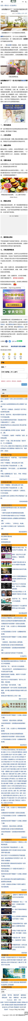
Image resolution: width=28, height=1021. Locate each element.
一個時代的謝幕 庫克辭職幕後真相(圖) (12, 513)
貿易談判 (23, 765)
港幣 (11, 777)
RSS (20, 1001)
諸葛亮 (23, 799)
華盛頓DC (17, 1008)
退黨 (19, 760)
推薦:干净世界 (4, 1003)
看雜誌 (24, 1003)
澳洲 (4, 796)
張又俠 (15, 755)
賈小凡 (16, 958)
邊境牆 (12, 765)
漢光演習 (15, 753)
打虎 (20, 770)
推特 (15, 1001)
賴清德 (21, 750)
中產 (2, 779)
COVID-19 (9, 753)
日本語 (22, 1010)
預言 (19, 801)
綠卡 (14, 794)
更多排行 (24, 891)
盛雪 (25, 961)
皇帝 (19, 799)
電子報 (10, 996)
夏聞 (8, 961)
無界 (25, 1005)
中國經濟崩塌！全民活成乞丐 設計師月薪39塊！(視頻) (19, 948)
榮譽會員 (11, 324)
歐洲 (21, 1008)
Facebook (9, 1001)
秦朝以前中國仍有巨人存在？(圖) (11, 696)
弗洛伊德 (7, 762)
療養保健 (16, 983)
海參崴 (6, 779)
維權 (7, 784)
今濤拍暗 (8, 958)
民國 (7, 796)
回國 (8, 794)
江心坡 (9, 789)
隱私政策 (4, 998)
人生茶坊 (11, 983)
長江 (10, 758)
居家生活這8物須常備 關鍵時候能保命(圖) (13, 621)
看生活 (7, 5)
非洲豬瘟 (10, 782)
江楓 (19, 963)
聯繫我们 (16, 998)
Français (11, 1010)
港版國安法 (11, 760)
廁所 (2, 36)
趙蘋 (2, 963)
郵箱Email (3, 990)
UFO (11, 762)
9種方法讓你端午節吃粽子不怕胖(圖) (12, 654)
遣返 (2, 794)
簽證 (5, 794)
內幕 (23, 767)
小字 (26, 13)
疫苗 (22, 760)
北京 (17, 779)
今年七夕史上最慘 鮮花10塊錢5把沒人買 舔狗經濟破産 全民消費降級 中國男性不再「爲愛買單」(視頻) (14, 449)
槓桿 (13, 774)
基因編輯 (24, 782)
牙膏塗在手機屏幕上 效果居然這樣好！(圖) (14, 619)
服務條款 (23, 996)
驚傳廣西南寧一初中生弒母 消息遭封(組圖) (14, 688)
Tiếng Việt (17, 1010)
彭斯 (16, 765)
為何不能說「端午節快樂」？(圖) (11, 686)
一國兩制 (7, 772)
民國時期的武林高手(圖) (19, 570)
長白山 (24, 787)
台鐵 (23, 753)
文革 (8, 803)
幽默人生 (6, 801)
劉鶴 (2, 767)
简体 (23, 1)
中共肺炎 (3, 750)
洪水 (13, 758)
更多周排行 (23, 746)
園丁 (22, 961)
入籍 (11, 794)
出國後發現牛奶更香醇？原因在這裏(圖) (13, 624)
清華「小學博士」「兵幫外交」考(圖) (12, 524)
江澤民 (11, 767)
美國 (19, 765)
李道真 (21, 958)
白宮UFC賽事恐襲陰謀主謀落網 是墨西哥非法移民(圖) (19, 579)
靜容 (8, 963)
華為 (17, 762)
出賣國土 (20, 755)
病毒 (4, 753)
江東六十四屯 (11, 787)
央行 (7, 774)
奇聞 (22, 801)
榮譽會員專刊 (7, 506)
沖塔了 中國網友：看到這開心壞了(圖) (12, 463)
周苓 (11, 961)
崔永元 (15, 767)
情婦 (11, 770)
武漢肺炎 (12, 750)
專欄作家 (5, 956)
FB (19, 772)
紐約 (12, 1008)
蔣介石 (22, 796)
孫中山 (17, 796)
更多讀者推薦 (23, 502)
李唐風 (18, 961)
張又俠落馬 (4, 540)
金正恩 (21, 762)
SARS (13, 789)
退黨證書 (16, 1005)
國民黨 (20, 753)
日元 (8, 777)
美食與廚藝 (4, 983)
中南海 (19, 767)
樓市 (19, 777)
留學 (21, 791)
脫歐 (4, 774)
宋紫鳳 (3, 958)
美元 (16, 774)
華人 (12, 791)
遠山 (5, 961)
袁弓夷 (17, 758)
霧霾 (19, 782)
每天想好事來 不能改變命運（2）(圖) (12, 466)
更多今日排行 (23, 700)
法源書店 (19, 1003)
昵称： (3, 367)
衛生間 (23, 80)
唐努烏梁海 (18, 787)
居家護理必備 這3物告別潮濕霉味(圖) (12, 646)
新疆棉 (6, 758)
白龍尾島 (3, 789)
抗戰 (13, 796)
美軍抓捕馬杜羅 (6, 543)
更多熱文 (24, 838)
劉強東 (21, 779)
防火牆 (3, 784)
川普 (17, 750)
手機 (16, 801)
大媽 (24, 779)
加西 (24, 1008)
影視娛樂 (11, 985)
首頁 (2, 5)
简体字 (6, 1010)
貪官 (8, 770)
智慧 (10, 801)
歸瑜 (24, 958)
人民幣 (23, 774)
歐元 (5, 777)
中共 (14, 762)
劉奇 (13, 799)
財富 (25, 777)
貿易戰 (6, 755)
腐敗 (14, 770)
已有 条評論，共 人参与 (9, 372)
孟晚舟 (5, 765)
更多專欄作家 (23, 968)
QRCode (14, 341)
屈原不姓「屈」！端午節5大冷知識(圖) (12, 667)
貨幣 (19, 774)
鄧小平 (6, 799)
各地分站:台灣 (6, 1008)
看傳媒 (7, 1005)
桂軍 (10, 796)
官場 (23, 770)
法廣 (11, 772)
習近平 (11, 755)
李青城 (12, 963)
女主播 (5, 791)
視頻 (3, 893)
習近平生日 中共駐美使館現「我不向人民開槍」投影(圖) (19, 587)
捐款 (10, 998)
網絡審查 (23, 784)
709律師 (11, 784)
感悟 (13, 801)
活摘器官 (3, 787)
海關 (24, 791)
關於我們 (16, 996)
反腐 (17, 770)
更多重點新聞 (23, 614)
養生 (11, 803)
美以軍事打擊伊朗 (6, 537)
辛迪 (5, 965)
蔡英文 (14, 779)
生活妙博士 (13, 5)
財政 (22, 777)
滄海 (8, 965)
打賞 (18, 13)
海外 (21, 794)
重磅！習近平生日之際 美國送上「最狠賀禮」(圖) (19, 558)
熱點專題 (5, 535)
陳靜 (14, 961)
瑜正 (16, 963)
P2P (17, 782)
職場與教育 (23, 983)
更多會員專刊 (23, 532)
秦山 (5, 963)
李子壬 (23, 963)
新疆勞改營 (18, 789)
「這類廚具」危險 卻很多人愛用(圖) (12, 643)
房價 (2, 782)
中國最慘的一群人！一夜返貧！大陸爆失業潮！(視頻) (19, 905)
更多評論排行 (23, 480)
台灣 (10, 779)
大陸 (14, 782)
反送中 (5, 770)
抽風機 (9, 45)
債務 (10, 774)
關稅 (8, 765)
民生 (17, 794)
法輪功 (19, 784)
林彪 (10, 799)
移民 (15, 791)
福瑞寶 (11, 1005)
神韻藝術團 (12, 1003)
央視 (9, 791)
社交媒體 (15, 772)
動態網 (21, 1005)
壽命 (5, 803)
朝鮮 (22, 772)
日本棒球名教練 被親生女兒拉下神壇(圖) (13, 516)
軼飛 (2, 961)
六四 (16, 760)
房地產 (15, 777)
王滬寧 (6, 767)
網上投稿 (23, 998)
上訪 (15, 784)
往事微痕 (21, 758)
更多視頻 (24, 953)
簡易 (12, 958)
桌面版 (4, 996)
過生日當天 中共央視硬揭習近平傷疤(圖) (13, 856)
